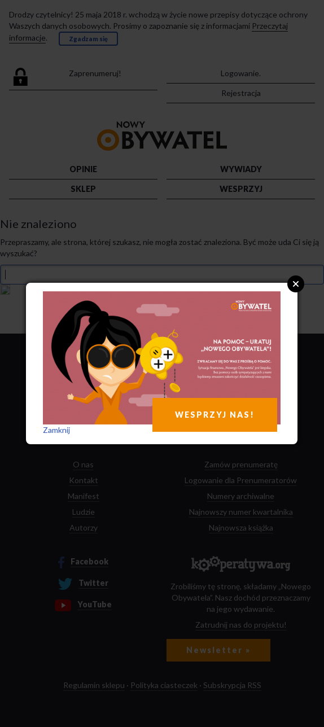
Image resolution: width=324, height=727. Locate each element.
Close (295, 283)
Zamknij (56, 430)
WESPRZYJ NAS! (215, 414)
